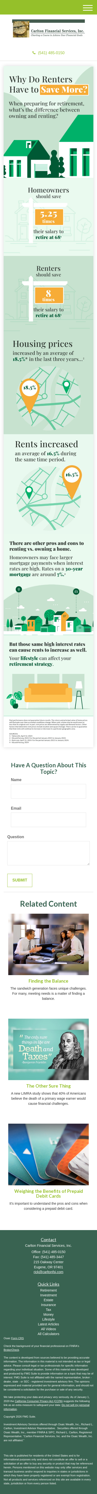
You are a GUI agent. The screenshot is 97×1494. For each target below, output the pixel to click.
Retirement (48, 1290)
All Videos (48, 1329)
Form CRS (17, 1338)
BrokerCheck (11, 1349)
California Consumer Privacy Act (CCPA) (39, 1401)
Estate (48, 1300)
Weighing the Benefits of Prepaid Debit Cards (48, 1193)
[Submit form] (19, 880)
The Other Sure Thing (48, 1086)
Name (16, 780)
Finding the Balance (48, 981)
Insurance (48, 1305)
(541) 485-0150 (48, 53)
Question (15, 837)
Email (16, 808)
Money (48, 1314)
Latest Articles (48, 1324)
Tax (48, 1310)
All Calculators (48, 1334)
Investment (48, 1295)
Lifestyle (48, 1319)
